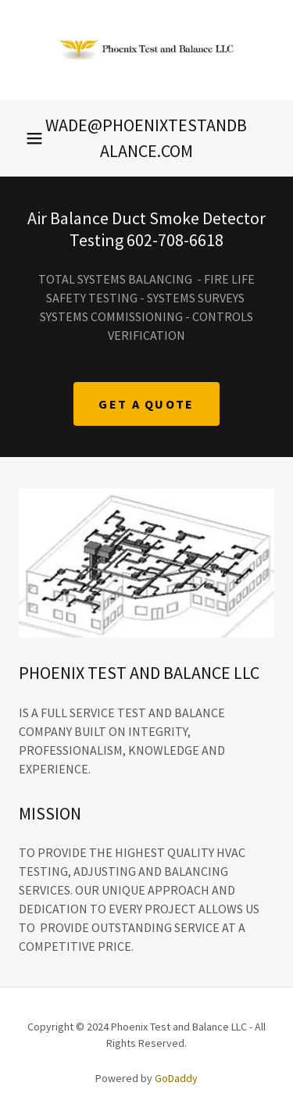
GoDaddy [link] (176, 1078)
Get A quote (146, 404)
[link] (146, 50)
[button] (34, 138)
